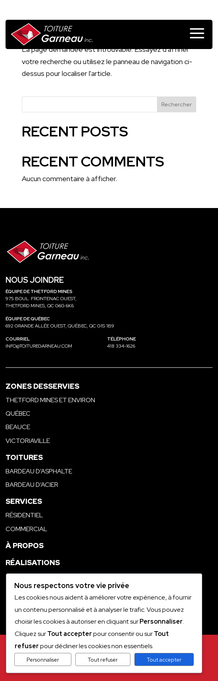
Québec (18, 413)
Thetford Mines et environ (50, 400)
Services (24, 501)
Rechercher (176, 104)
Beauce (18, 427)
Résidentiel (24, 515)
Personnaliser (43, 659)
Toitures (24, 457)
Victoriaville (28, 441)
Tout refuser (103, 659)
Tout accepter (164, 659)
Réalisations (33, 562)
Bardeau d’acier (32, 484)
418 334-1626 (121, 346)
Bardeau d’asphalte (39, 471)
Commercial (26, 529)
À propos (25, 545)
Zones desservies (42, 386)
